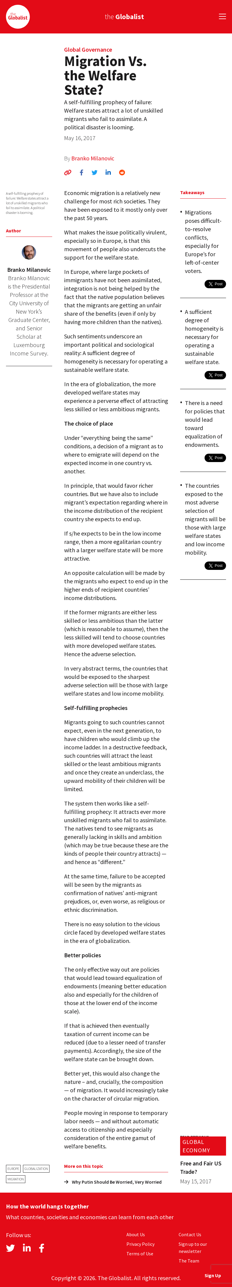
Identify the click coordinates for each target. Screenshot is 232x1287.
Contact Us (190, 1234)
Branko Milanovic (92, 158)
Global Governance (88, 49)
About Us (135, 1234)
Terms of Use (139, 1254)
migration (15, 1179)
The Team (189, 1261)
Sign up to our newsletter (193, 1247)
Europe (13, 1168)
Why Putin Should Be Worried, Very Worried (113, 1182)
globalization (36, 1168)
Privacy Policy (140, 1244)
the (124, 16)
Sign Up (213, 1275)
